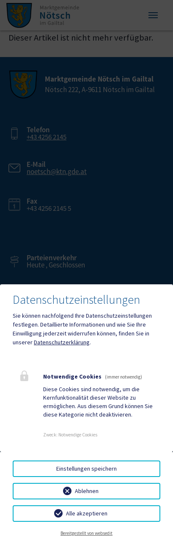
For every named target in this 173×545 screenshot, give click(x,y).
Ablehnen (87, 491)
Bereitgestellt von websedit (86, 533)
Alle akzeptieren (86, 513)
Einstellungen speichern (86, 468)
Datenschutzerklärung (62, 342)
